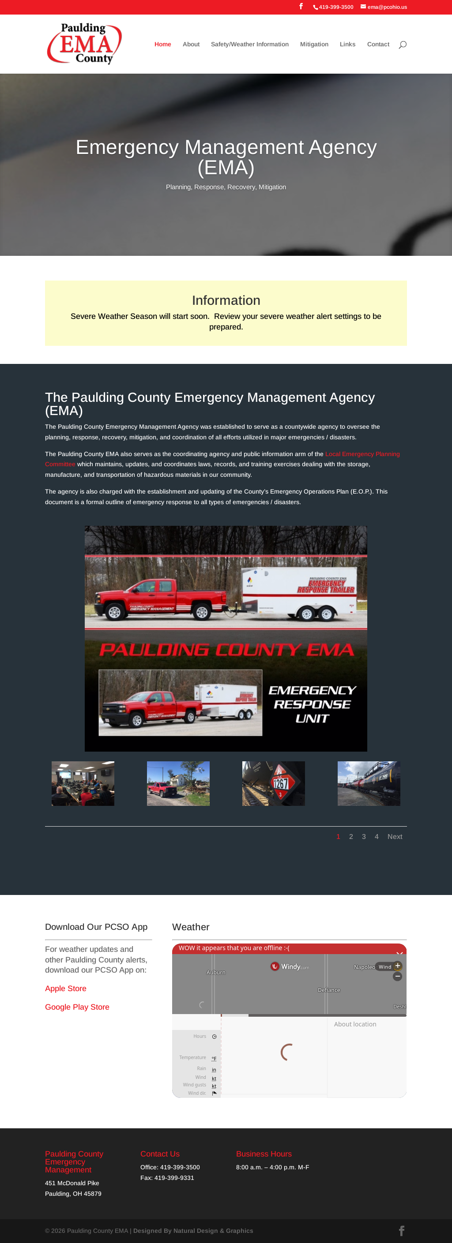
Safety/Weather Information (250, 44)
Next (395, 836)
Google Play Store (77, 1007)
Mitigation (314, 44)
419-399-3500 (180, 1167)
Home (162, 44)
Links (348, 44)
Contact (378, 44)
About (191, 44)
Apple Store (66, 988)
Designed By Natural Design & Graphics (193, 1230)
